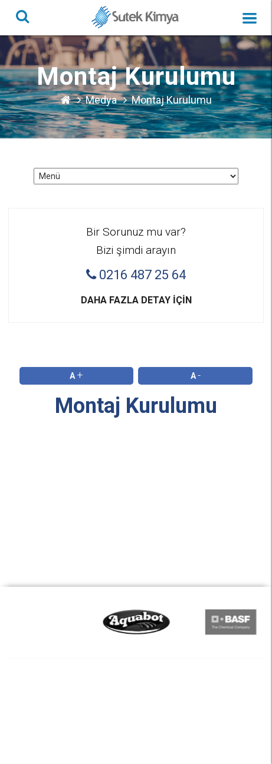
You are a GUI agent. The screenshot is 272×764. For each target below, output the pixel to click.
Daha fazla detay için (136, 300)
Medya (101, 100)
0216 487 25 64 (136, 275)
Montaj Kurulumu (172, 100)
